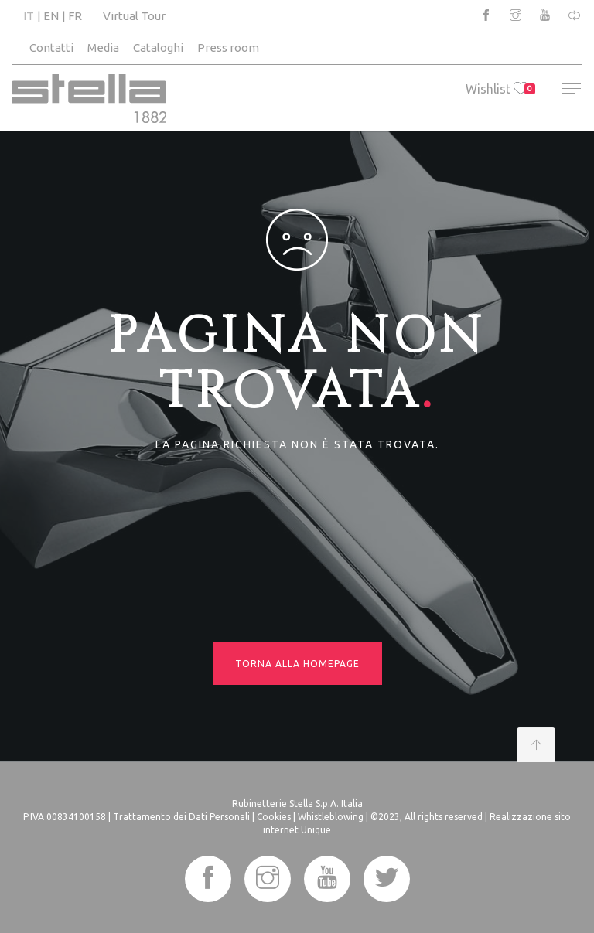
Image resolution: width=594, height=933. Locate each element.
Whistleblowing (331, 817)
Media (103, 47)
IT (28, 15)
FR (75, 15)
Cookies (274, 817)
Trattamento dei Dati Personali (181, 817)
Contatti (51, 47)
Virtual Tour (134, 15)
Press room (228, 47)
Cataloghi (158, 47)
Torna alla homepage (297, 664)
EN (51, 15)
